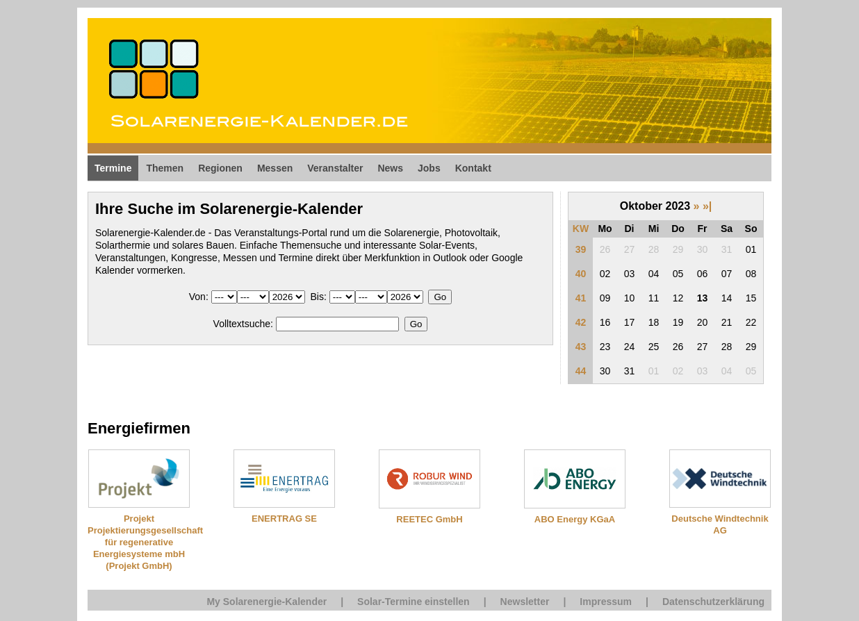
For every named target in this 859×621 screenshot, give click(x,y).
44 (581, 370)
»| (707, 206)
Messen (275, 168)
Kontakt (473, 168)
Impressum (606, 601)
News (390, 168)
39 (581, 249)
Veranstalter (335, 168)
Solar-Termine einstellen (413, 601)
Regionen (220, 168)
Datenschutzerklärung (713, 601)
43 (581, 346)
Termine (113, 168)
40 (581, 273)
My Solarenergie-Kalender (266, 601)
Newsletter (525, 601)
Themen (164, 168)
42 (581, 322)
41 (581, 298)
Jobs (429, 168)
